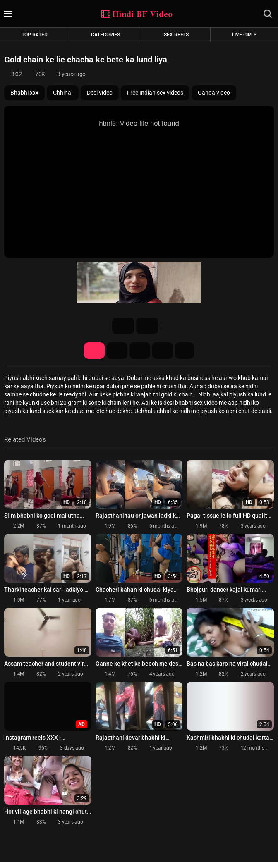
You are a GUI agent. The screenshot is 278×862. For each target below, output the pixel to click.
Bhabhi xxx (24, 92)
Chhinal (62, 92)
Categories (105, 35)
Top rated (35, 35)
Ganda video (214, 92)
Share (140, 350)
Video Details (94, 350)
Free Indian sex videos (155, 92)
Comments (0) (162, 350)
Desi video (100, 92)
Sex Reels (176, 35)
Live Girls (244, 35)
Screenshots (117, 350)
